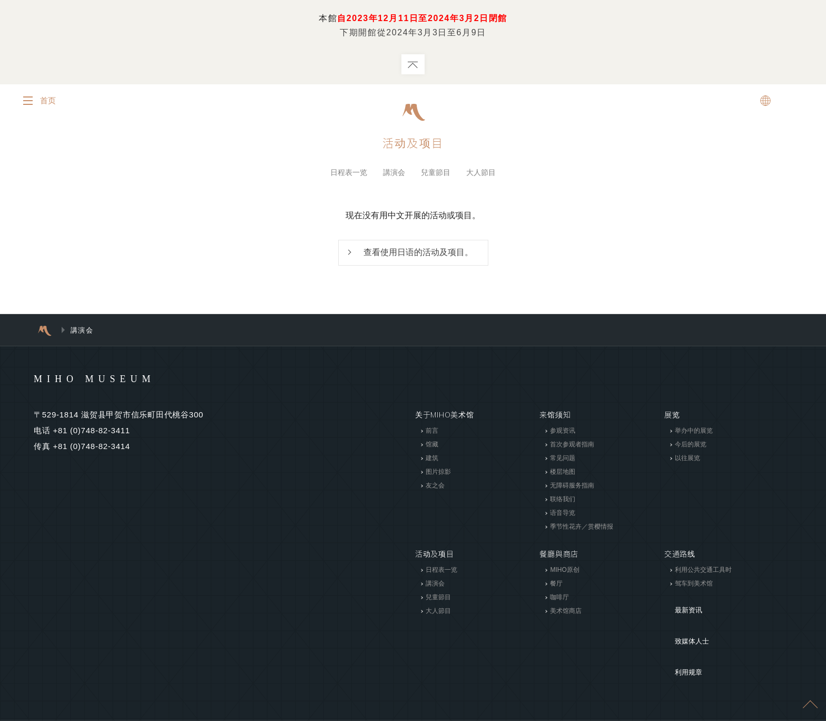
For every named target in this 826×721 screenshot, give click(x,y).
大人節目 (481, 173)
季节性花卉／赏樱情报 (581, 529)
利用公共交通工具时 (703, 572)
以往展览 (687, 460)
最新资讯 (679, 605)
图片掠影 (438, 474)
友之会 (435, 488)
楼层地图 (562, 474)
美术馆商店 (566, 613)
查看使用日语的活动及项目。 (418, 254)
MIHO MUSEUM (114, 380)
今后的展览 (690, 447)
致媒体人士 (683, 621)
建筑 (432, 460)
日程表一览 (348, 173)
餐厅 (556, 586)
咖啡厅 (559, 599)
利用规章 (679, 636)
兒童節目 (435, 173)
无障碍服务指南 (572, 488)
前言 (432, 433)
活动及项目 (413, 144)
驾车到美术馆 (694, 586)
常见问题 (562, 460)
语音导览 (562, 515)
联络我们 (562, 501)
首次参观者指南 (572, 447)
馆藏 (432, 447)
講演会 (394, 173)
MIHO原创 (564, 572)
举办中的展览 (694, 433)
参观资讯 (562, 433)
